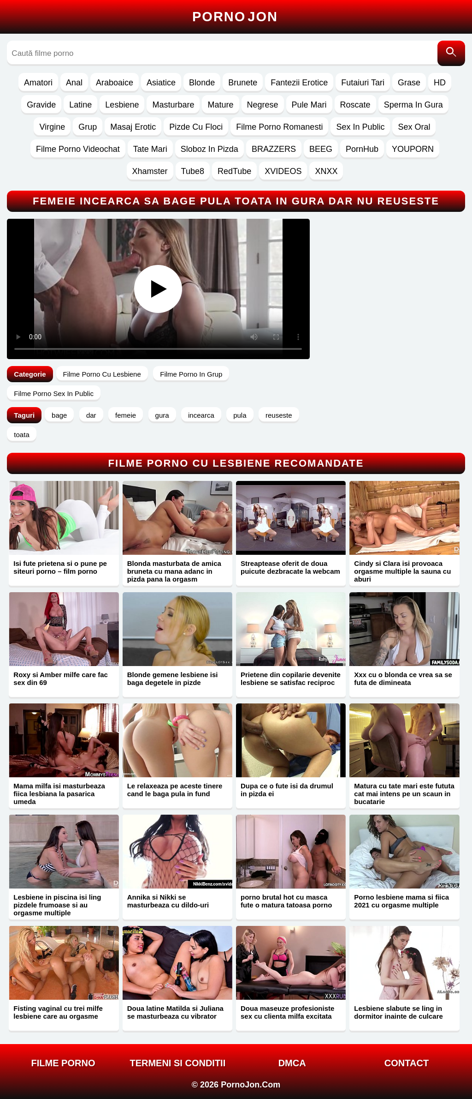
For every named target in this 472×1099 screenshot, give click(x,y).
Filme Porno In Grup (191, 374)
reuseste (279, 415)
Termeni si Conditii (177, 1063)
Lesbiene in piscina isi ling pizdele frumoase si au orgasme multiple (57, 905)
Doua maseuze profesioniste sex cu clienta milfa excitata (287, 1012)
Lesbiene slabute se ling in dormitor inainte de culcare (398, 1012)
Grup (87, 127)
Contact (406, 1063)
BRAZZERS (274, 149)
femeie (125, 415)
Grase (409, 82)
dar (91, 415)
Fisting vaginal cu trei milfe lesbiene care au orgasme (57, 1012)
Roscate (355, 104)
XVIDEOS (283, 171)
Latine (80, 104)
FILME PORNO (63, 1063)
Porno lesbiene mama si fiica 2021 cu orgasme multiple (401, 901)
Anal (74, 82)
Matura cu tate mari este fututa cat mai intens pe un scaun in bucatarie (404, 793)
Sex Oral (414, 127)
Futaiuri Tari (362, 82)
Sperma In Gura (413, 104)
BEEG (320, 149)
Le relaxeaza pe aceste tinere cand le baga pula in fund (175, 790)
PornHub (362, 149)
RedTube (234, 171)
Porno (235, 16)
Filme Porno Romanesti (279, 127)
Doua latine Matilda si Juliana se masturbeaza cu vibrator (175, 1012)
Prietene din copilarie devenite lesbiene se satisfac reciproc (291, 678)
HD (440, 82)
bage (59, 415)
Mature (220, 104)
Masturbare (173, 104)
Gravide (41, 104)
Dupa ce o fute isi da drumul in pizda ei (287, 790)
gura (162, 415)
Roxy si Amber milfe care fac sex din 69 (60, 678)
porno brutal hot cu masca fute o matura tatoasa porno (286, 901)
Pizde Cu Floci (196, 127)
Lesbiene (122, 104)
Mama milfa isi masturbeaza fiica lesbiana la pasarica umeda (59, 793)
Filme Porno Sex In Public (54, 393)
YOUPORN (413, 149)
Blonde (202, 82)
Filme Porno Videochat (78, 149)
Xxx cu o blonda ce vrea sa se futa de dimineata (403, 678)
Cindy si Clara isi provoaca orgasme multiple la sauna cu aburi (402, 571)
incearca (201, 415)
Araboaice (114, 82)
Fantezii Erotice (299, 82)
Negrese (262, 104)
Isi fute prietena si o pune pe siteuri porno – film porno (60, 567)
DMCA (292, 1063)
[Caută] (451, 53)
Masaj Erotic (133, 127)
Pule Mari (309, 104)
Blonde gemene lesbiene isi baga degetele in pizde (172, 678)
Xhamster (150, 171)
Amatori (38, 82)
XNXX (326, 171)
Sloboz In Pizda (209, 149)
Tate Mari (150, 149)
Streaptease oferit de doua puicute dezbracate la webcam (290, 567)
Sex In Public (360, 127)
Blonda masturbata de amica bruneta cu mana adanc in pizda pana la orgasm (174, 571)
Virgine (52, 127)
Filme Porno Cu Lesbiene (102, 374)
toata (21, 434)
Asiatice (161, 82)
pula (239, 415)
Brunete (242, 82)
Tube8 (192, 171)
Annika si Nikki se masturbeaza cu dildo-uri (168, 901)
